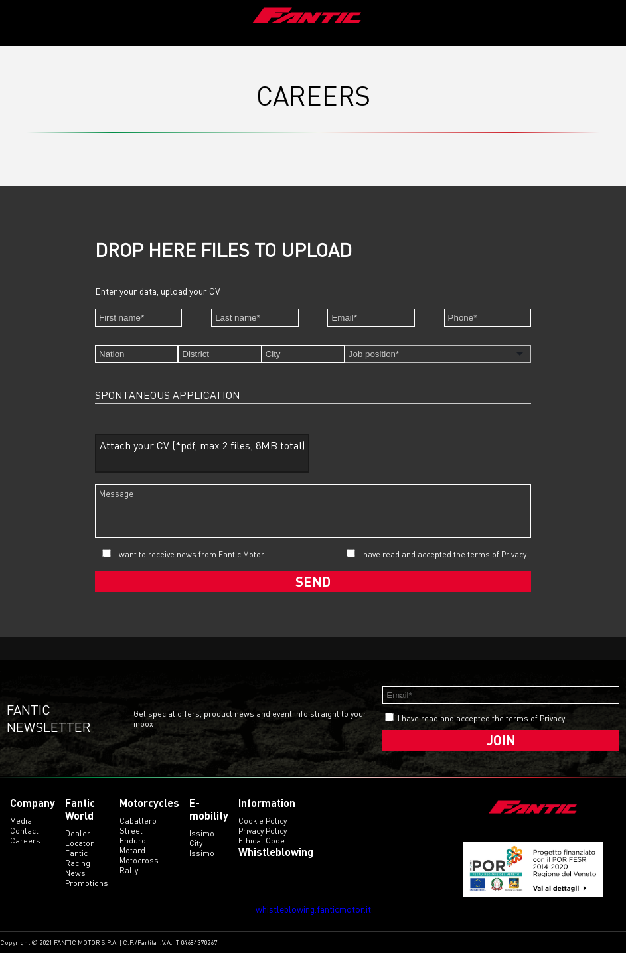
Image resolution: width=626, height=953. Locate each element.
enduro (132, 840)
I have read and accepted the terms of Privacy (442, 554)
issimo (201, 853)
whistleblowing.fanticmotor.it (313, 909)
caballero (138, 821)
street (131, 831)
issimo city (201, 838)
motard (132, 850)
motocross (139, 860)
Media (21, 821)
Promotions (86, 883)
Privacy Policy (262, 831)
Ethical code (261, 840)
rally (128, 870)
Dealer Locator (79, 838)
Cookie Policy (262, 821)
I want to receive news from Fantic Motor (183, 554)
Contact (24, 831)
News (75, 873)
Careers (25, 840)
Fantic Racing (77, 858)
